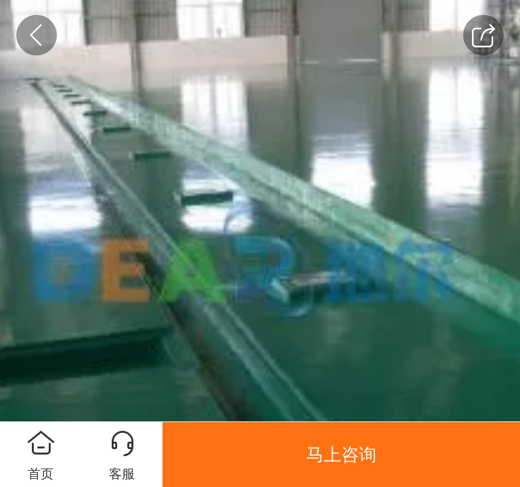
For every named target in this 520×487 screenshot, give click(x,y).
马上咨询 (341, 454)
